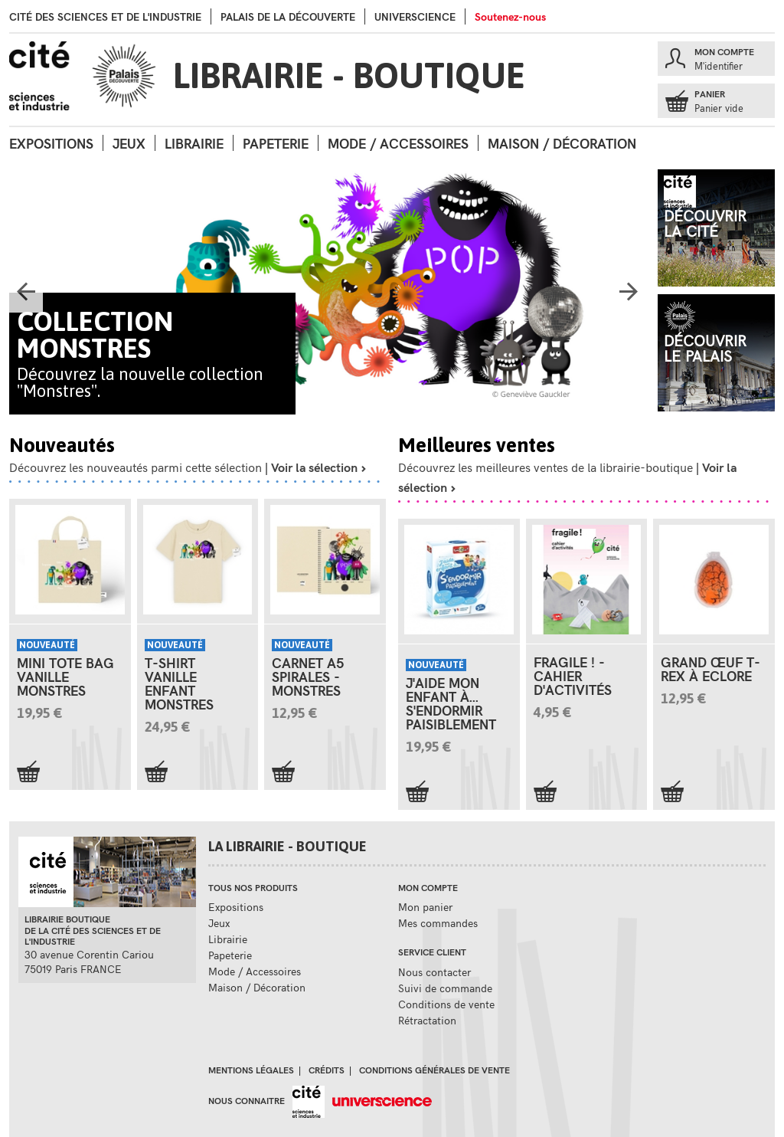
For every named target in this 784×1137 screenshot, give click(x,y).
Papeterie (276, 143)
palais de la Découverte (287, 16)
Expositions (51, 143)
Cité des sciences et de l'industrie (105, 16)
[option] (327, 291)
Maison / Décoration (562, 143)
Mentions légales (251, 1069)
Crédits (327, 1069)
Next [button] (628, 296)
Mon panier (425, 906)
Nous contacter (434, 972)
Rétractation (427, 1020)
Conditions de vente (446, 1004)
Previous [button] (26, 296)
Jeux (129, 143)
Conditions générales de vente (434, 1069)
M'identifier (718, 66)
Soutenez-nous (510, 16)
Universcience (415, 16)
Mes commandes (438, 923)
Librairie (194, 143)
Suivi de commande (445, 988)
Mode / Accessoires (398, 143)
